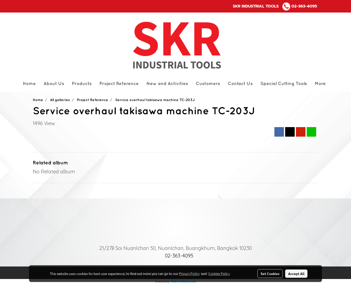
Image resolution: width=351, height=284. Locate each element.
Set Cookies (270, 273)
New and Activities (167, 84)
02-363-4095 (304, 6)
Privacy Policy (189, 273)
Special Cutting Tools (283, 84)
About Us (54, 84)
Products (82, 84)
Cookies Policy (219, 273)
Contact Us (240, 84)
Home (29, 84)
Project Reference (119, 84)
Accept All (296, 273)
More (320, 84)
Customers (208, 84)
